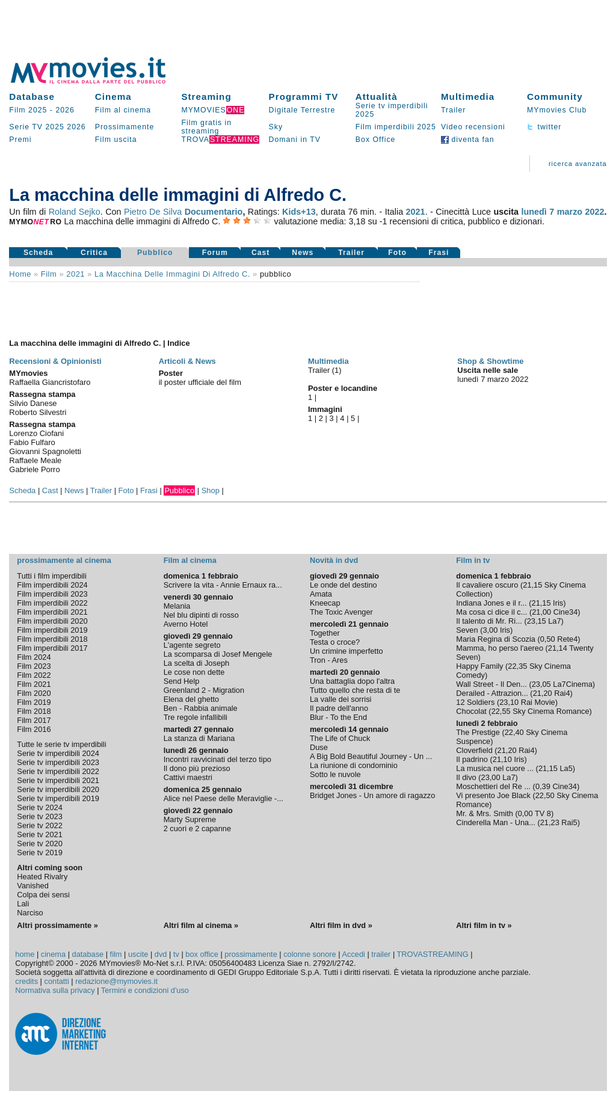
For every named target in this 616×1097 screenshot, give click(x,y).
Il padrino (472, 759)
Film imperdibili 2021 (52, 611)
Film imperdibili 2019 (52, 630)
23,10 (509, 702)
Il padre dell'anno (339, 708)
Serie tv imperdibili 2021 (58, 780)
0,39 (542, 786)
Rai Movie (538, 702)
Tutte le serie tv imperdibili (61, 744)
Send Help (182, 681)
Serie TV (26, 127)
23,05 (541, 684)
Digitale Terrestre (302, 110)
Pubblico (155, 252)
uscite (138, 954)
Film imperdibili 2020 (52, 620)
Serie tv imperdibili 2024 (58, 753)
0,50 (547, 639)
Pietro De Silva (153, 212)
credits (26, 981)
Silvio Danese (33, 403)
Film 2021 (34, 684)
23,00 (490, 777)
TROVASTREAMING (433, 954)
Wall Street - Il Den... (491, 684)
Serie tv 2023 (39, 816)
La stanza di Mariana (199, 738)
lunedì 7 (537, 212)
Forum (215, 252)
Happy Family (479, 666)
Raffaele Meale (35, 460)
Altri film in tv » (483, 925)
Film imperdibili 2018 (52, 639)
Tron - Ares (329, 660)
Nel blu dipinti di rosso (201, 614)
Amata (321, 593)
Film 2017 (34, 720)
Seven (467, 630)
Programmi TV (304, 96)
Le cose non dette (194, 672)
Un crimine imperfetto (346, 651)
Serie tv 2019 (39, 852)
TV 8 (543, 813)
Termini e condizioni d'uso (145, 990)
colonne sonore (309, 954)
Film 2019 (34, 702)
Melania (177, 605)
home (24, 954)
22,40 (514, 732)
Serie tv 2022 (39, 825)
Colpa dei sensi (43, 894)
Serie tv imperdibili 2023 (58, 762)
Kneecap (325, 602)
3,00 (489, 630)
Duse (319, 747)
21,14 (557, 648)
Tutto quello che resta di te (355, 690)
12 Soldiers (475, 702)
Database (32, 96)
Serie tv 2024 (39, 807)
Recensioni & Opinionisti (55, 361)
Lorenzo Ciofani (36, 433)
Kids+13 (299, 212)
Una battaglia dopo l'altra (352, 681)
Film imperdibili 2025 (396, 127)
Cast (260, 252)
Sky (276, 127)
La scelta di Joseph (197, 663)
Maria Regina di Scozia (495, 639)
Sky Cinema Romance (551, 711)
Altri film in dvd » (341, 925)
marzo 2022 (581, 212)
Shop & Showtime (490, 361)
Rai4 (562, 693)
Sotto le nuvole (335, 774)
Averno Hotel (186, 623)
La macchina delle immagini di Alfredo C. (172, 273)
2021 (415, 212)
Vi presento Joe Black (493, 795)
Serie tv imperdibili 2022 (58, 771)
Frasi (438, 252)
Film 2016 (34, 729)
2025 (54, 127)
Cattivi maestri (188, 777)
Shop (211, 490)
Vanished (32, 885)
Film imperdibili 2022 (52, 602)
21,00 (541, 611)
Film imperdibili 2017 (52, 648)
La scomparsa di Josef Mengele (218, 654)
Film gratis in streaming (206, 126)
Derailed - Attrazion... (492, 693)
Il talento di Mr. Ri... (489, 620)
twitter (544, 127)
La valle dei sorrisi (340, 699)
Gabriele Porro (34, 469)
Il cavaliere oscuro (487, 584)
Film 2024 (34, 657)
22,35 (517, 666)
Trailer (453, 110)
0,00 (525, 813)
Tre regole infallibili (195, 717)
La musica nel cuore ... (495, 768)
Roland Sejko (74, 212)
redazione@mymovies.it (116, 981)
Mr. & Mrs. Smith (484, 813)
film (49, 273)
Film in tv (473, 560)
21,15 (532, 584)
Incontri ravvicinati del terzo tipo (217, 759)
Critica (94, 252)
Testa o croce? (335, 642)
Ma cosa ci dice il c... (491, 611)
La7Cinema (572, 684)
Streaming (206, 96)
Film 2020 (34, 693)
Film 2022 (34, 675)
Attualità (377, 96)
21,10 (502, 759)
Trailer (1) (325, 370)
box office (201, 954)
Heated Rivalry (42, 876)
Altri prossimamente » (57, 925)
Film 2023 (34, 666)
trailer (380, 954)
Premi (20, 139)
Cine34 (565, 611)
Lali (23, 903)
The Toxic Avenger (341, 611)
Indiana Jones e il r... (491, 602)
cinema (53, 954)
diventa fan (467, 139)
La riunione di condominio (354, 765)
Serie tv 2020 (39, 843)
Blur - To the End (338, 717)
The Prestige (478, 732)
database (88, 954)
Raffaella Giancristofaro (49, 382)
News (302, 252)
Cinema (113, 96)
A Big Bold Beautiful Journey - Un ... (371, 756)
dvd (161, 954)
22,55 (501, 711)
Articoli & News (187, 361)
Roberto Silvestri (37, 412)
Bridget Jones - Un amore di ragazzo (372, 795)
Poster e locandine (342, 388)
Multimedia (467, 96)
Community (555, 96)
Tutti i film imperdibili (51, 575)
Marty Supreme (190, 819)
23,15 (536, 620)
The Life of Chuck (340, 738)
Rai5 (569, 822)
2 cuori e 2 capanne (197, 828)
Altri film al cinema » (201, 925)
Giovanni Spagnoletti (45, 451)
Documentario (214, 212)
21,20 (542, 693)
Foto (397, 252)
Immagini (325, 409)
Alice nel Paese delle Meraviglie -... (223, 798)
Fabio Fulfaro (32, 442)
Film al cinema (123, 110)
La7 (554, 620)
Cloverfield (474, 750)
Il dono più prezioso (197, 768)
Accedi (353, 954)
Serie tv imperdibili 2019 (58, 798)
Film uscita (116, 139)
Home (20, 273)
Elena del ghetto (192, 699)
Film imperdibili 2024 (52, 584)
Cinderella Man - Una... (495, 822)
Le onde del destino (343, 584)
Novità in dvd (334, 560)
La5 (565, 768)
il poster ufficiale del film (200, 382)
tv (176, 954)
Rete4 (567, 639)
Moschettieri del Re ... (493, 786)
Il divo (466, 777)
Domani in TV (295, 139)
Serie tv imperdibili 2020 (58, 789)
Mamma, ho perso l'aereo (499, 648)
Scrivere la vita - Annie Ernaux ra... (223, 584)
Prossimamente (125, 127)
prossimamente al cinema (64, 560)
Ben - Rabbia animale (201, 708)
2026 (64, 110)
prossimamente (250, 954)
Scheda (38, 252)
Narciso (30, 912)
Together (325, 633)
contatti (57, 981)
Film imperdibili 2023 (52, 593)
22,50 (545, 795)
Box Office (376, 139)
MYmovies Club (557, 110)
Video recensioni (473, 127)
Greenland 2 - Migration (204, 690)
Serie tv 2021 (39, 834)
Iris (558, 602)
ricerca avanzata (578, 163)
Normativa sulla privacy (54, 990)
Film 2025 (28, 110)
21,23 (549, 822)
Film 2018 (34, 711)
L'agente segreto (192, 645)
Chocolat (471, 711)
